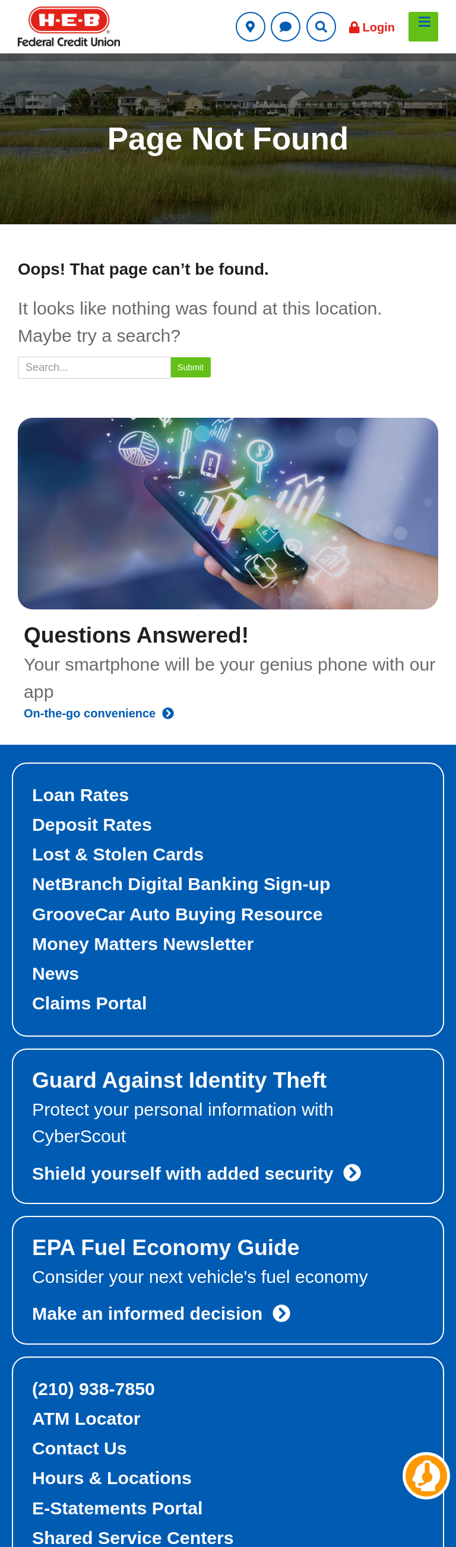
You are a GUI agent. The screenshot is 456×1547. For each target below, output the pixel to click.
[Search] (94, 368)
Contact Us (79, 1448)
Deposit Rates (92, 824)
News (55, 973)
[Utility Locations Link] (250, 27)
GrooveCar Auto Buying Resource (177, 914)
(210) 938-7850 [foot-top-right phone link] (93, 1389)
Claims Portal (89, 1003)
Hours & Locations (112, 1478)
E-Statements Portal (117, 1508)
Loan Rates (80, 795)
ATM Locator (86, 1418)
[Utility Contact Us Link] (285, 27)
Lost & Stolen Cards (118, 854)
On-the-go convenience (99, 713)
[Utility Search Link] (321, 27)
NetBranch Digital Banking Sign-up (181, 884)
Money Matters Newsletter (143, 944)
